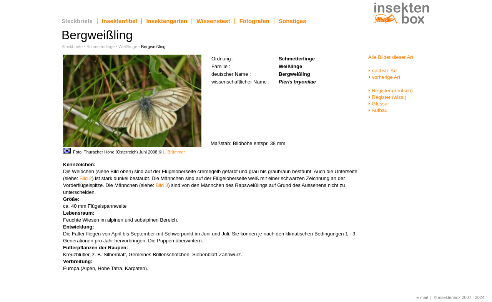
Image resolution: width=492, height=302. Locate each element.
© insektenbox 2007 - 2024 (459, 297)
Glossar (378, 104)
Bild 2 (86, 178)
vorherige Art (384, 77)
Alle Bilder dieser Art (390, 57)
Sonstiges (292, 21)
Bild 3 (162, 185)
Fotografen (254, 21)
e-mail (422, 297)
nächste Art (382, 70)
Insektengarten (167, 21)
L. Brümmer (174, 152)
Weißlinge (127, 46)
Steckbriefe (77, 21)
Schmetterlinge (100, 46)
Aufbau (377, 110)
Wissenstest (213, 21)
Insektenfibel (119, 21)
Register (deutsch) (390, 90)
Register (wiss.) (387, 97)
